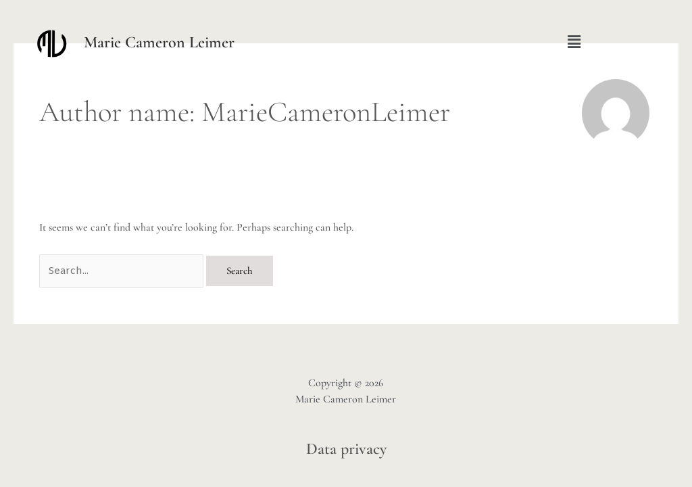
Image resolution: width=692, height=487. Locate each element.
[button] (574, 42)
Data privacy (346, 449)
